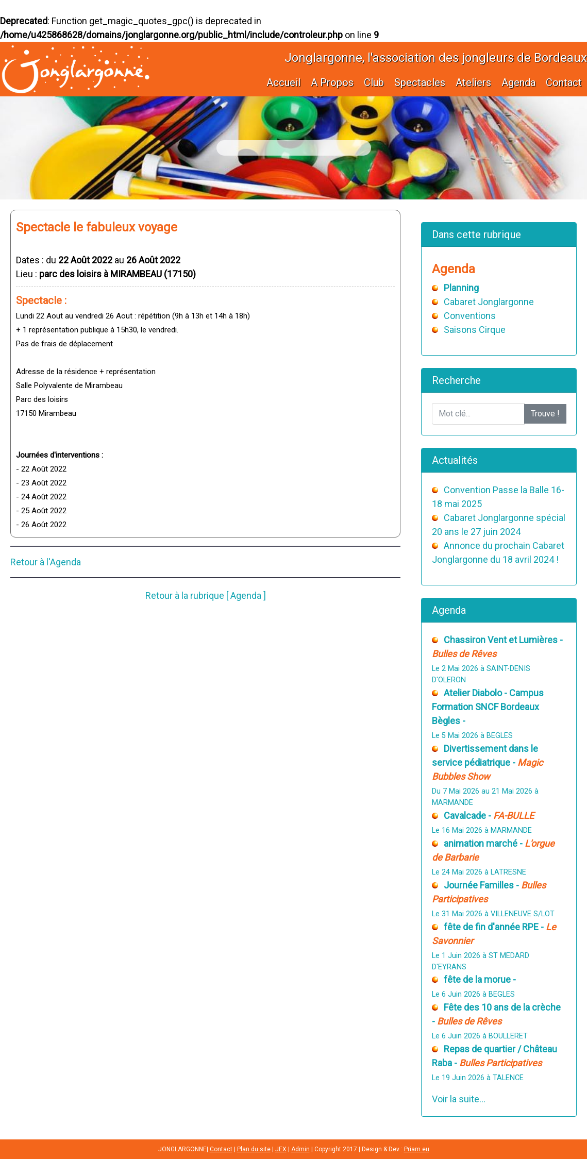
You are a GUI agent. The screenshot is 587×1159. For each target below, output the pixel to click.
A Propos (332, 82)
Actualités (455, 460)
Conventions (470, 315)
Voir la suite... (458, 1099)
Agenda (518, 82)
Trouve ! (545, 413)
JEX (281, 1149)
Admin (300, 1149)
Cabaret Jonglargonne (489, 301)
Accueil (283, 82)
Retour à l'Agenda (45, 562)
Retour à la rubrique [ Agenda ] (205, 595)
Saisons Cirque (475, 329)
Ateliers (473, 82)
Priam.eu (416, 1149)
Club (374, 82)
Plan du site (254, 1149)
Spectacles (419, 82)
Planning (461, 287)
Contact (564, 82)
